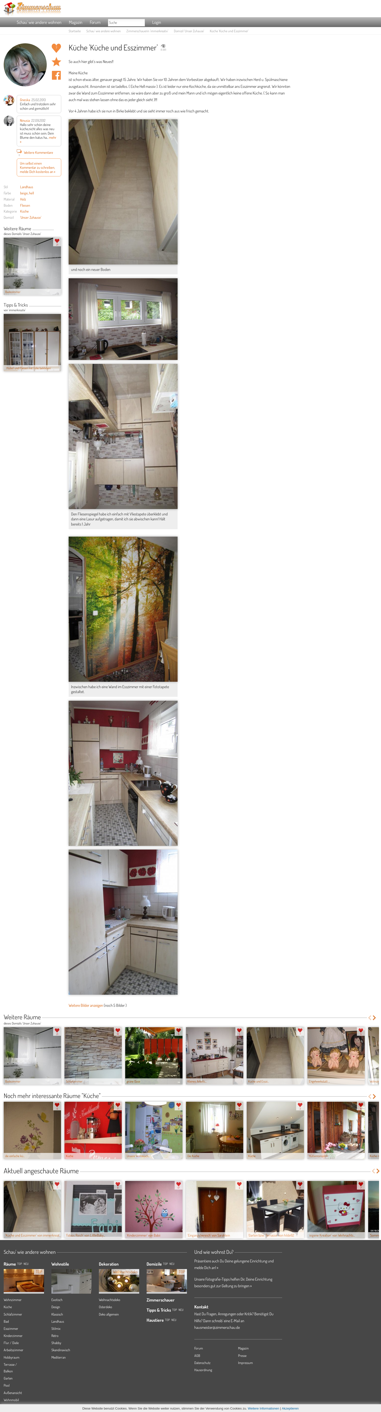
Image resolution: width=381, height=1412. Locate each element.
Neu (171, 1264)
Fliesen (25, 205)
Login (156, 22)
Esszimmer (11, 1328)
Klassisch (57, 1314)
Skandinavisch (60, 1350)
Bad (6, 1321)
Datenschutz (202, 1363)
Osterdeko (105, 1307)
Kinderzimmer (13, 1336)
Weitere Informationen (263, 1408)
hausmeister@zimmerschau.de (217, 1327)
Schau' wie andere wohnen (39, 22)
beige (24, 193)
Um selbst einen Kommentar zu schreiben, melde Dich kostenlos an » (37, 167)
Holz (23, 199)
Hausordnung (203, 1370)
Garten (8, 1378)
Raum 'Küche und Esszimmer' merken (56, 62)
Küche (24, 211)
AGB (197, 1355)
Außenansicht (13, 1393)
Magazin (75, 22)
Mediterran (58, 1357)
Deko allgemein (109, 1314)
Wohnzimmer (13, 1300)
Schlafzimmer (13, 1314)
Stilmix (56, 1328)
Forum (95, 22)
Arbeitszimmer (13, 1350)
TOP (19, 1264)
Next (59, 229)
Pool (7, 1385)
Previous (56, 229)
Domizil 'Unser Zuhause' (189, 31)
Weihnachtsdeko (109, 1300)
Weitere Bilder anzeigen (86, 1005)
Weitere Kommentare (35, 152)
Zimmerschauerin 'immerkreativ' (147, 31)
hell (31, 193)
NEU (26, 1264)
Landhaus (26, 187)
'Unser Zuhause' (30, 217)
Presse (242, 1355)
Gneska (25, 99)
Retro (55, 1336)
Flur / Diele (11, 1343)
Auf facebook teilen (56, 75)
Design (55, 1307)
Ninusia (25, 120)
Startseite (75, 31)
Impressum (245, 1363)
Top (165, 1264)
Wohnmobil (11, 1400)
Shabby (56, 1343)
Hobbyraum (11, 1357)
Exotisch (56, 1300)
